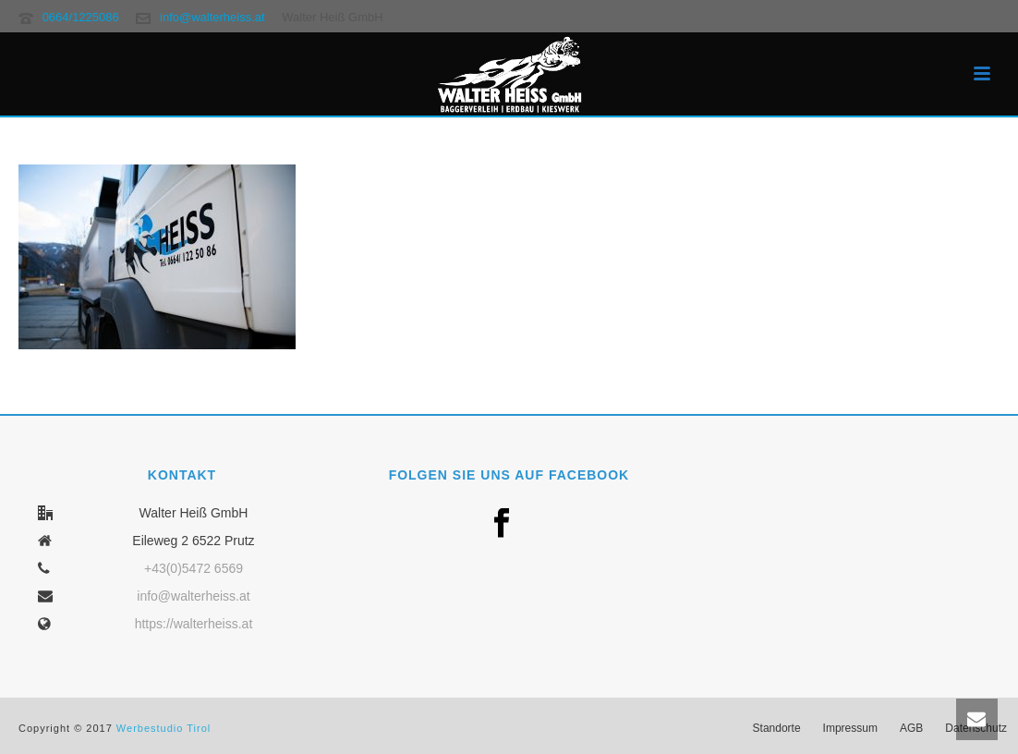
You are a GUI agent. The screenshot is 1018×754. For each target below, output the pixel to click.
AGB (911, 728)
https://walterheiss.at (194, 623)
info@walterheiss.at (212, 17)
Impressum (850, 728)
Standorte (777, 728)
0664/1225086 (80, 17)
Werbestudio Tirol (163, 728)
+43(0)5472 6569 (193, 568)
